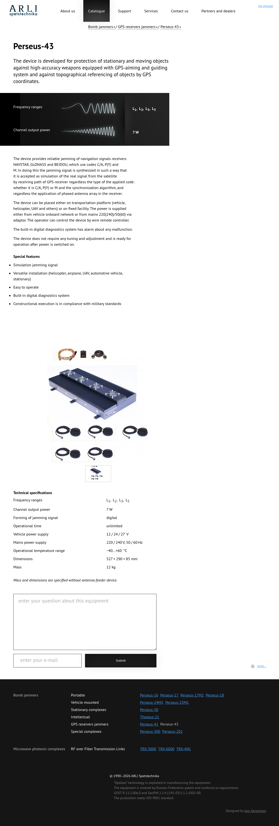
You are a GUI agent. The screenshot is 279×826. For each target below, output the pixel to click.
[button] (102, 26)
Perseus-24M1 (151, 702)
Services (151, 10)
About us (68, 10)
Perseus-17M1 (192, 695)
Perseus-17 (169, 695)
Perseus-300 (150, 731)
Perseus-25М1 (177, 702)
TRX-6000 (166, 748)
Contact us (179, 10)
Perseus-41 (149, 724)
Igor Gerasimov (255, 811)
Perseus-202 (172, 731)
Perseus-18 (215, 695)
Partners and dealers (218, 10)
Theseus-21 (149, 716)
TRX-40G (183, 748)
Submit (120, 660)
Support (124, 10)
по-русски (265, 6)
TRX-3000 (148, 748)
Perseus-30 (149, 709)
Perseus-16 (149, 695)
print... (261, 666)
